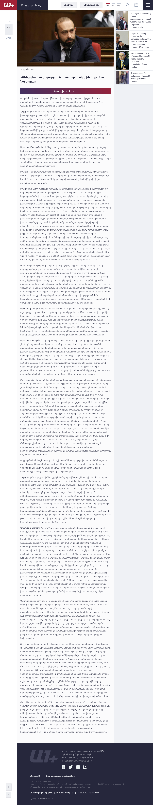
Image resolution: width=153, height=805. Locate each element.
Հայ (107, 5)
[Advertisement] (134, 122)
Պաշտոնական (27, 69)
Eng (118, 5)
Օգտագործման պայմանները (60, 775)
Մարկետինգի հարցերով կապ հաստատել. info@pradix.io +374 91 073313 (64, 792)
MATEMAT (44, 798)
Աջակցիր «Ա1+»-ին (66, 91)
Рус (113, 5)
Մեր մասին (35, 775)
